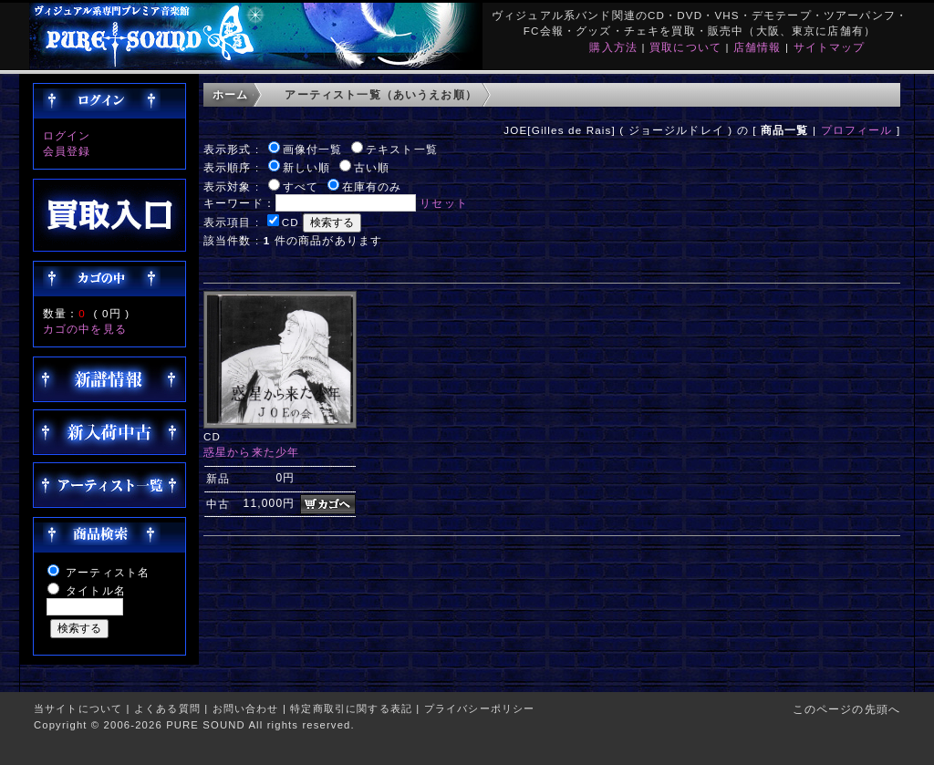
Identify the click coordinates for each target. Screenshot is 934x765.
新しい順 (307, 167)
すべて (300, 186)
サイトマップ (830, 47)
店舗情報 (757, 47)
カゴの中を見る (85, 329)
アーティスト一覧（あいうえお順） (381, 94)
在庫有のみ (372, 186)
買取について (685, 47)
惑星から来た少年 (251, 452)
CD (290, 222)
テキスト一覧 (402, 149)
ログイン (67, 135)
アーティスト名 (108, 572)
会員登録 (67, 151)
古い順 (371, 167)
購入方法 (613, 47)
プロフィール (857, 130)
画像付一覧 (313, 149)
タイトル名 (96, 590)
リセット (444, 203)
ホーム (230, 94)
